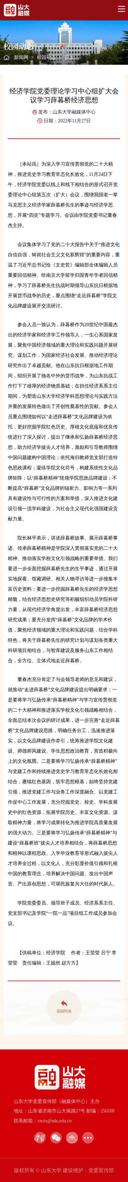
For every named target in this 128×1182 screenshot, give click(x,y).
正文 (69, 57)
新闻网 (21, 57)
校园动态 (46, 57)
